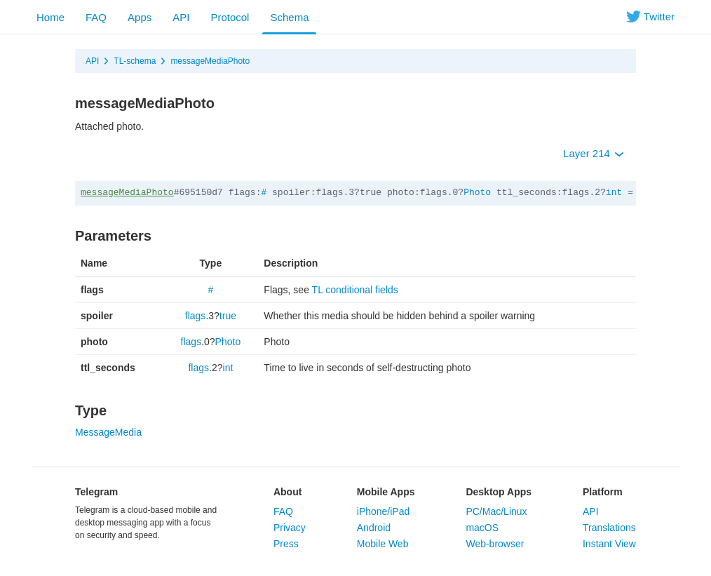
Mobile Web (383, 543)
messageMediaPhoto (210, 61)
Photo (477, 192)
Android (374, 527)
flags (195, 315)
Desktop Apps (498, 491)
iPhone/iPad (383, 511)
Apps (139, 17)
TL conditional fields (355, 289)
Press (286, 543)
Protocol (229, 17)
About (287, 491)
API (180, 17)
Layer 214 (593, 153)
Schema (289, 17)
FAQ (96, 17)
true (227, 315)
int (614, 192)
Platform (603, 491)
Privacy (289, 527)
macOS (482, 527)
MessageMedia (108, 432)
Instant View (609, 543)
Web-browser (495, 543)
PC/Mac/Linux (496, 511)
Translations (609, 527)
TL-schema (135, 61)
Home (50, 17)
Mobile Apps (386, 491)
